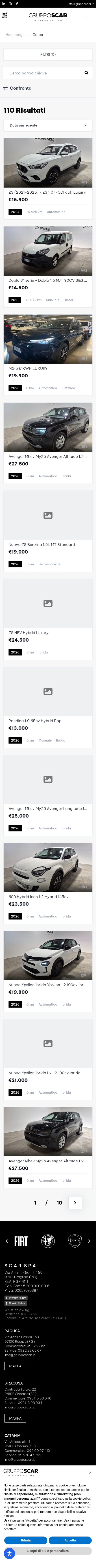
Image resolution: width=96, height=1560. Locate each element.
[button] (6, 1241)
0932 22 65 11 (37, 1346)
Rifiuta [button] (26, 1540)
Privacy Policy (17, 1297)
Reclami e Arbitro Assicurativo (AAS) (35, 1318)
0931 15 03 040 (39, 1398)
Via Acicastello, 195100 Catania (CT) (20, 1444)
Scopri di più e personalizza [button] (48, 1551)
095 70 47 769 (29, 1455)
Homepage (15, 34)
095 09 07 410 (38, 1450)
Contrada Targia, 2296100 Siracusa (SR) (20, 1391)
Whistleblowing (16, 1310)
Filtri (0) (48, 54)
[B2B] (4, 14)
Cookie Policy (17, 1303)
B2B (4, 17)
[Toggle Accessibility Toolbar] (9, 1553)
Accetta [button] (70, 1540)
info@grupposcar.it (81, 4)
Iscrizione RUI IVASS (20, 1314)
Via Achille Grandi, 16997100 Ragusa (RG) (21, 1339)
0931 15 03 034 (30, 1403)
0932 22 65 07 (29, 1350)
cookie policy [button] (81, 1498)
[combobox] (48, 125)
